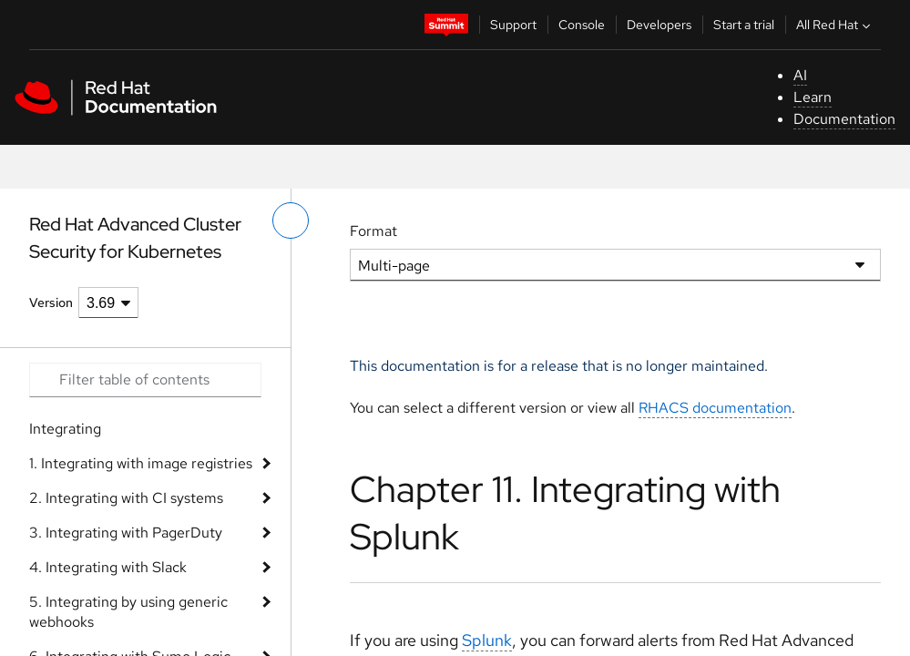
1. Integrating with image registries (140, 463)
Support (513, 24)
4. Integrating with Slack (108, 567)
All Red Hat (835, 24)
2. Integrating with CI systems (126, 497)
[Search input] (145, 380)
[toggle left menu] (290, 220)
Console (581, 24)
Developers (659, 24)
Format (373, 231)
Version (51, 302)
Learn (812, 97)
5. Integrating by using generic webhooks (128, 611)
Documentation (844, 118)
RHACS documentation (715, 407)
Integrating (65, 428)
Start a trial (743, 24)
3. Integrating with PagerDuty (125, 532)
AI (800, 75)
